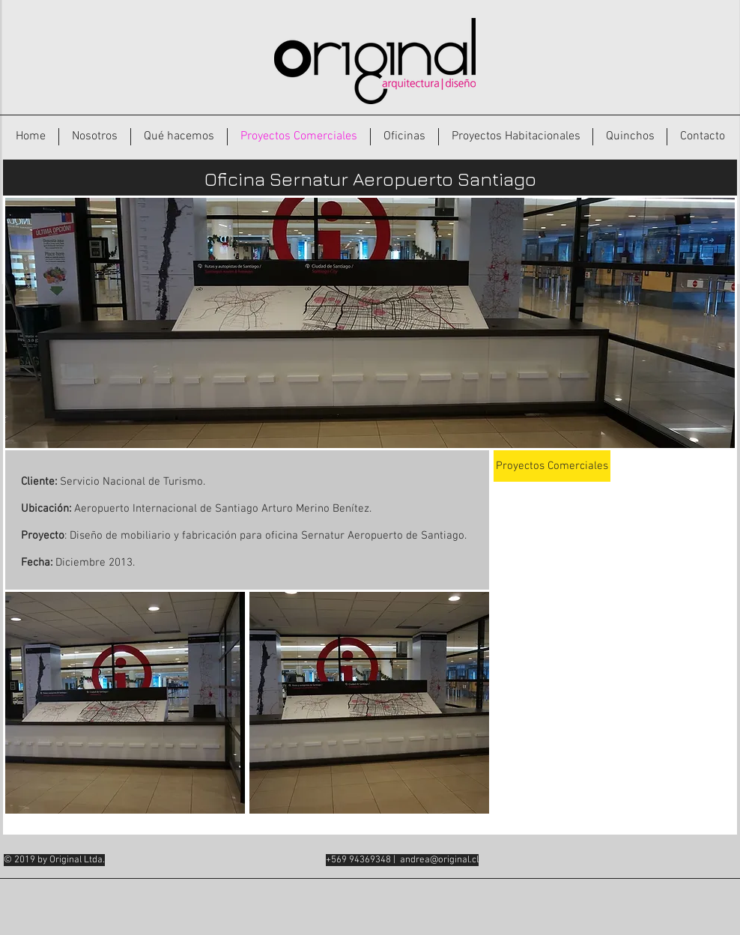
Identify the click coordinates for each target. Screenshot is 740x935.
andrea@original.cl (439, 860)
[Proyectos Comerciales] (552, 466)
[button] (125, 703)
